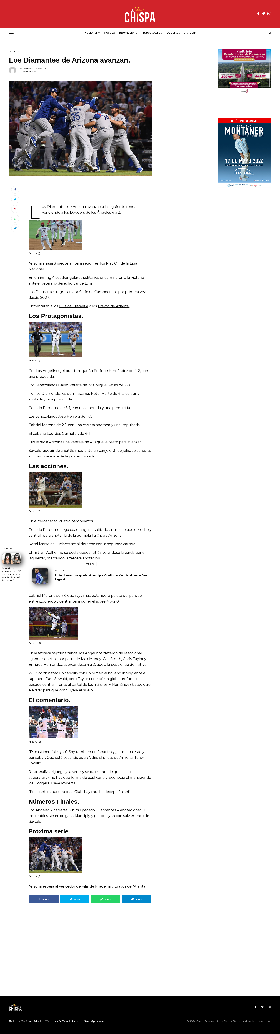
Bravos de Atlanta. (113, 306)
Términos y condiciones (62, 1021)
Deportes (14, 51)
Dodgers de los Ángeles (90, 212)
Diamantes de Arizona (66, 207)
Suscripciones (94, 1021)
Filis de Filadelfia (73, 306)
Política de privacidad (25, 1021)
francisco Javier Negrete (35, 69)
